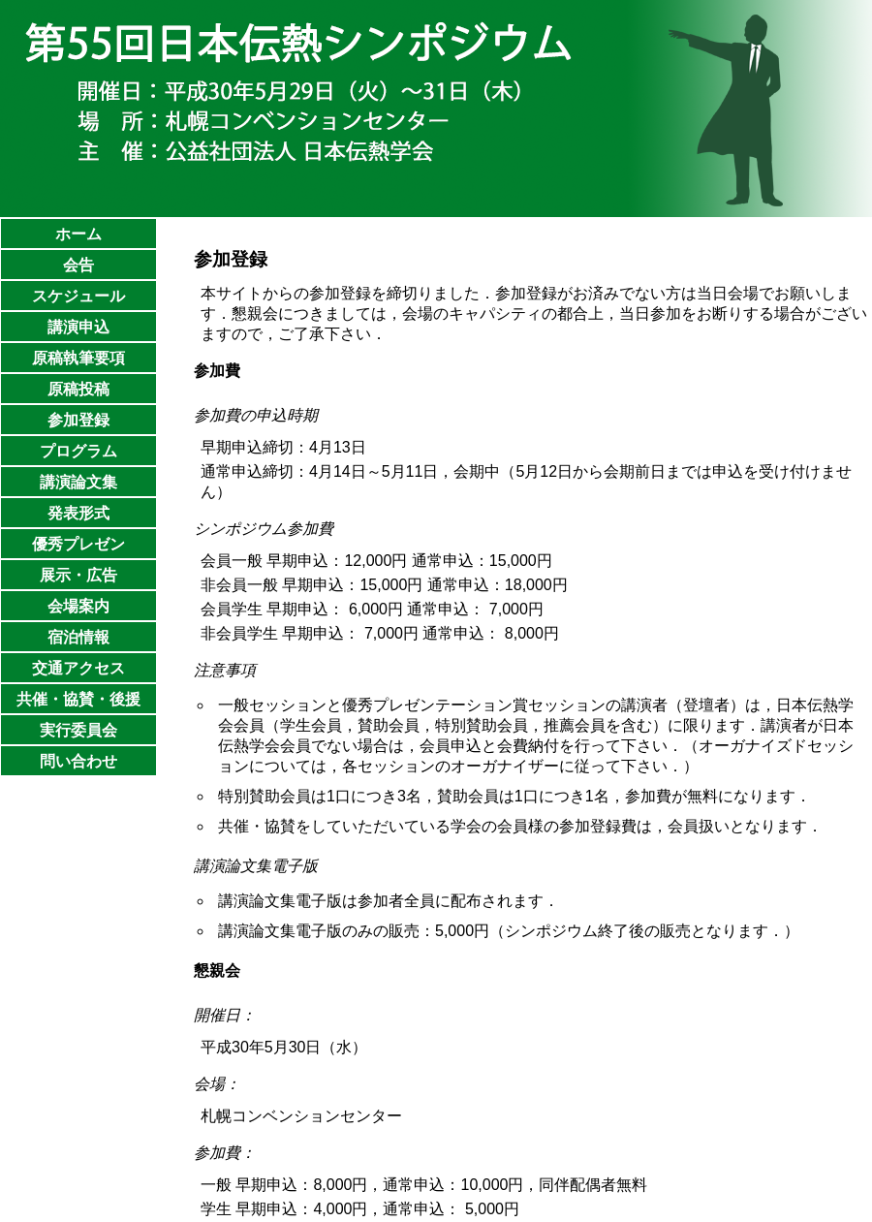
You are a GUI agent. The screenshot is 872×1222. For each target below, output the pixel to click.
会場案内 (78, 606)
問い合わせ (78, 761)
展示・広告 (78, 575)
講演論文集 (78, 482)
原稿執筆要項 (78, 358)
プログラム (78, 451)
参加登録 (78, 420)
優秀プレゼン (78, 544)
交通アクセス (78, 668)
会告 (78, 265)
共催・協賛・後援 (78, 699)
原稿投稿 (78, 389)
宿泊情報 (78, 637)
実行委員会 (78, 730)
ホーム (78, 234)
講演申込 (78, 327)
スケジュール (78, 296)
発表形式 (78, 513)
